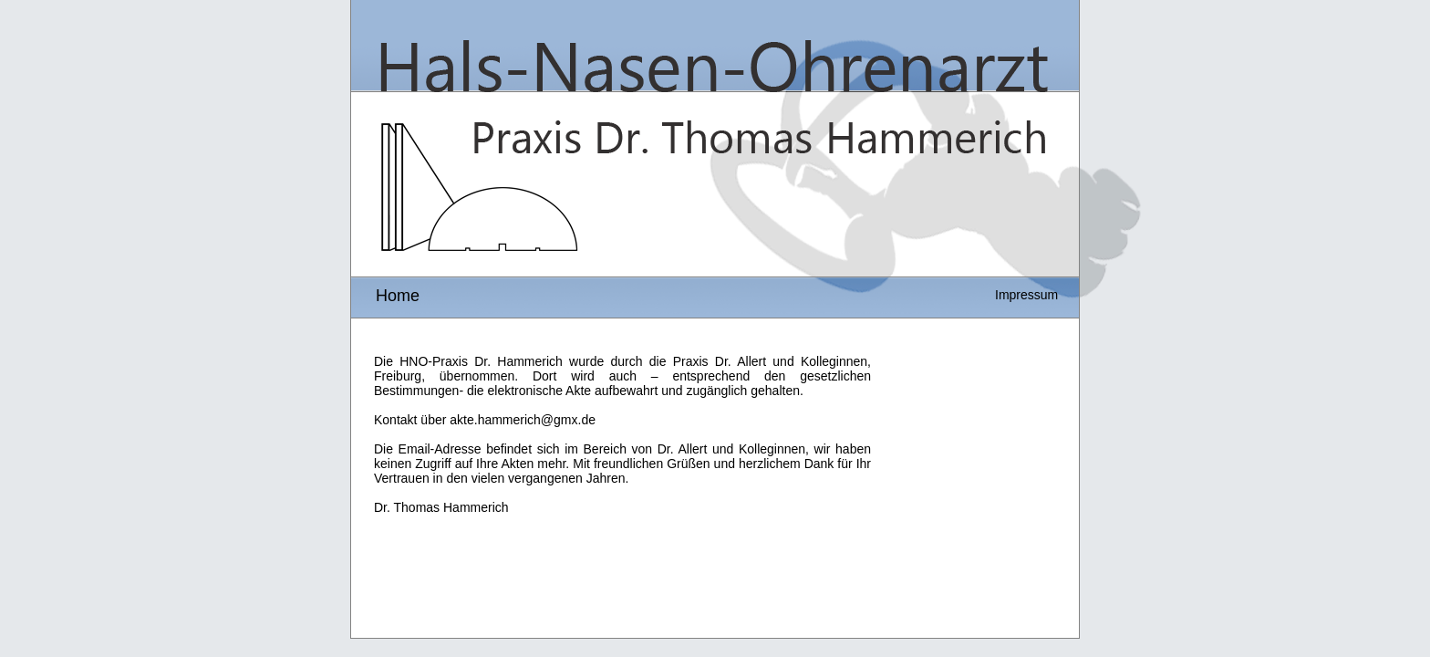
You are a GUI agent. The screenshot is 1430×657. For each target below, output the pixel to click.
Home (398, 296)
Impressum (1026, 294)
